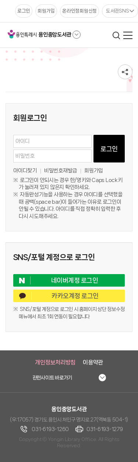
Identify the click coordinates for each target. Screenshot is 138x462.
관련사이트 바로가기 (52, 377)
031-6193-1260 (50, 429)
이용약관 (93, 362)
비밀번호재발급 (60, 170)
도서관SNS (117, 10)
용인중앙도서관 (54, 35)
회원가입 (93, 170)
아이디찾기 (25, 170)
